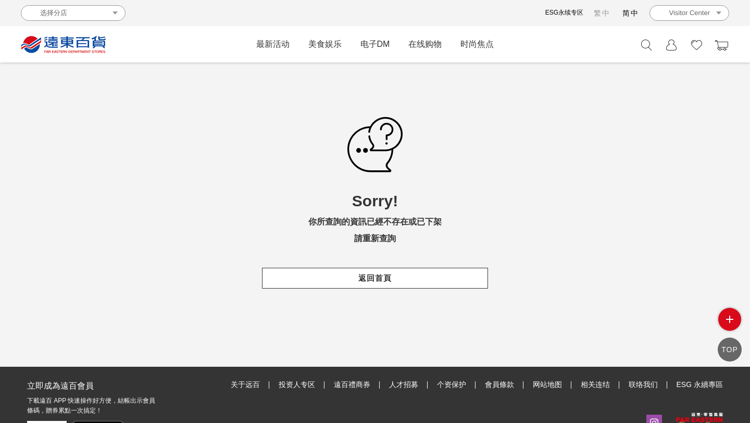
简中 (630, 13)
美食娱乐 (325, 44)
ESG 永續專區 (700, 384)
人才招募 (403, 384)
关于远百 (245, 384)
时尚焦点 (477, 44)
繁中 (602, 13)
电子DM (375, 44)
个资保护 (451, 384)
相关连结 (595, 384)
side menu (729, 319)
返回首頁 (375, 277)
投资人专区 (297, 384)
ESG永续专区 (564, 12)
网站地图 (547, 384)
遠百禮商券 (352, 384)
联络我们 (643, 384)
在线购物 (425, 44)
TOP (729, 349)
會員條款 (499, 384)
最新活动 (273, 44)
